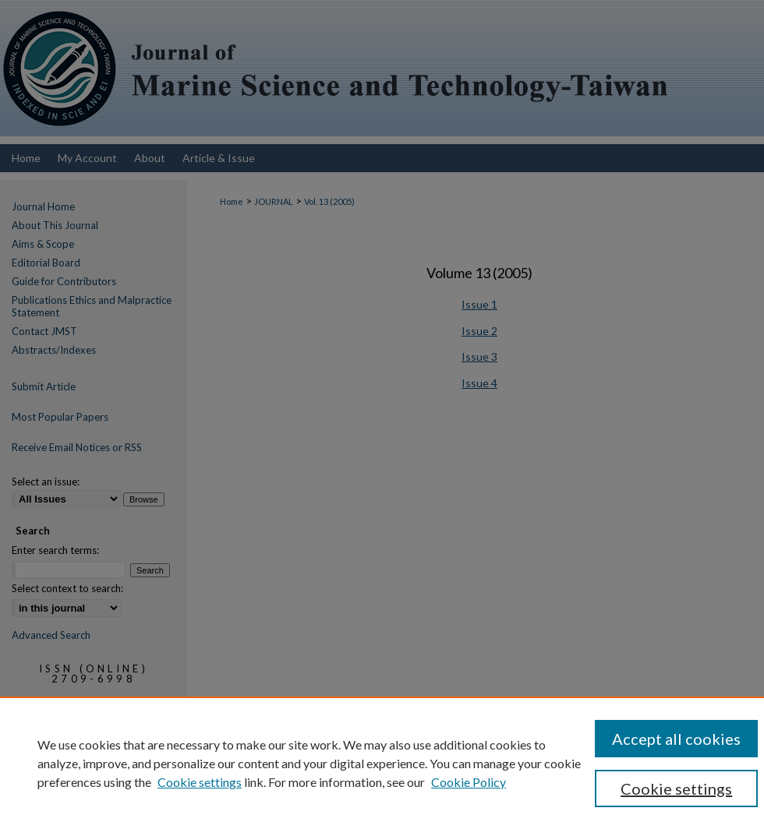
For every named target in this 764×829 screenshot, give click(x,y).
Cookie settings (199, 781)
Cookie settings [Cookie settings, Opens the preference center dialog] (676, 788)
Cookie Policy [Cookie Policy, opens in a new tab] (468, 781)
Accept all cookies (676, 738)
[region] (382, 763)
